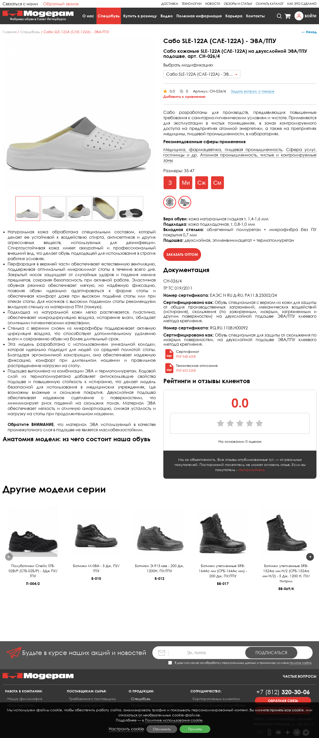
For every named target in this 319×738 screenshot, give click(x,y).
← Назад (309, 32)
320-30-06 (283, 691)
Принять (195, 729)
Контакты (255, 16)
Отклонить (162, 729)
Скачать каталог (270, 4)
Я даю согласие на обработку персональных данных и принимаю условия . (240, 663)
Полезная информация (199, 16)
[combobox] (201, 74)
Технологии (192, 4)
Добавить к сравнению (184, 96)
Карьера (233, 16)
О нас (88, 16)
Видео (167, 16)
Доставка (169, 4)
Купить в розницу (140, 16)
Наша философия (24, 698)
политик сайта (300, 663)
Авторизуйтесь (252, 469)
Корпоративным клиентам (216, 698)
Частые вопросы (299, 676)
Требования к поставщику (92, 698)
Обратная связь (283, 701)
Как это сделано (301, 4)
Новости (212, 4)
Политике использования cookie (173, 720)
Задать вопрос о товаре (252, 91)
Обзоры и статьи (238, 4)
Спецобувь (109, 16)
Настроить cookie (126, 728)
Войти (310, 16)
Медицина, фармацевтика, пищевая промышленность (222, 149)
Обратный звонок (61, 3)
